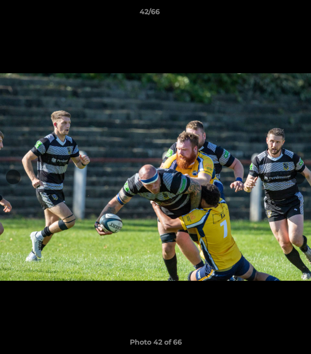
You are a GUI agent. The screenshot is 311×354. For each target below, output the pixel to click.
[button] (276, 14)
